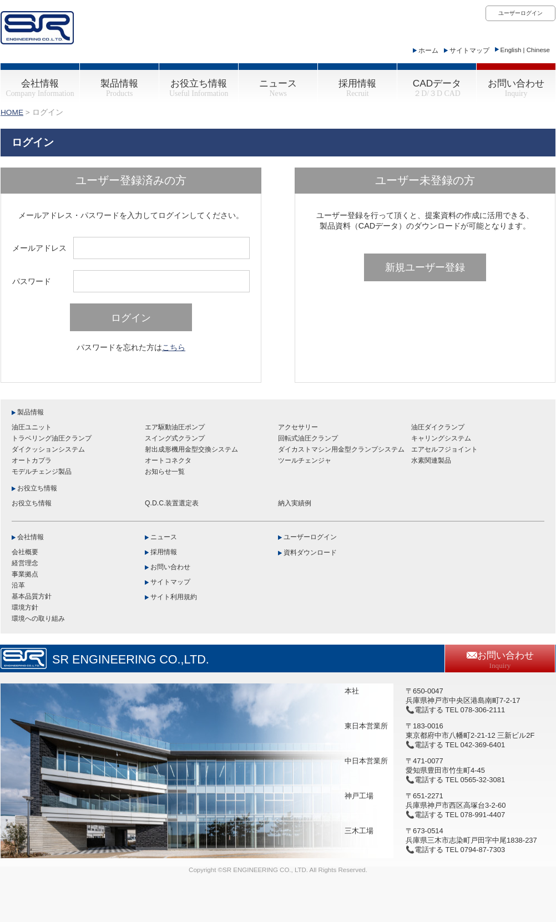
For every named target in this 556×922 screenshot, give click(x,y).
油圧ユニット (32, 427)
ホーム (428, 50)
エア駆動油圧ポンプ (175, 427)
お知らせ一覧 (165, 471)
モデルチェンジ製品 (42, 471)
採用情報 (357, 88)
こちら (173, 347)
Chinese (538, 50)
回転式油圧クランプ (308, 438)
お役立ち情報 (198, 88)
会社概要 (25, 552)
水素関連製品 (431, 460)
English (511, 50)
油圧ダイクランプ (437, 427)
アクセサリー (298, 427)
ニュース (278, 88)
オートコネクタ (168, 460)
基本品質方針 (32, 596)
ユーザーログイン (520, 13)
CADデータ (437, 88)
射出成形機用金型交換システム (191, 449)
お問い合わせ (516, 88)
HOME (12, 112)
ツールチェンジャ (304, 460)
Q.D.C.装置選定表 (172, 503)
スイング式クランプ (175, 438)
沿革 (18, 585)
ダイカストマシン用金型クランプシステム (341, 449)
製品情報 (119, 88)
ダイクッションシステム (48, 449)
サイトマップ (469, 50)
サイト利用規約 (173, 597)
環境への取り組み (38, 618)
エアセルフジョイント (444, 449)
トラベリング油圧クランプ (52, 438)
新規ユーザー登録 (425, 267)
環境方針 (25, 607)
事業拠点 (25, 574)
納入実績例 (294, 503)
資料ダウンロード (310, 552)
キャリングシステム (441, 438)
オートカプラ (32, 460)
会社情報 (40, 88)
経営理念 (25, 563)
